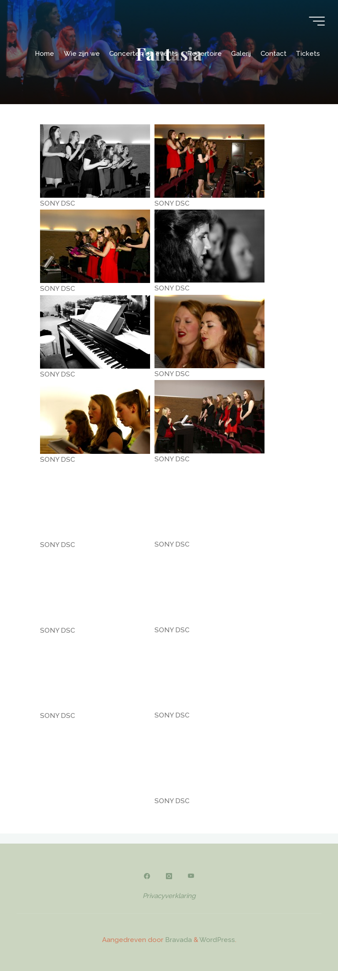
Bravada (177, 940)
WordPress (217, 940)
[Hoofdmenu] (317, 21)
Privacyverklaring (169, 896)
